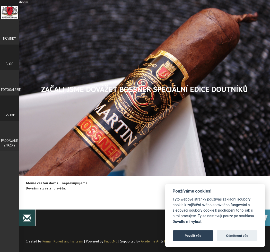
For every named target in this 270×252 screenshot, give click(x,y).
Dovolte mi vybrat (187, 222)
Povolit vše (193, 236)
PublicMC (110, 241)
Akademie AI (150, 241)
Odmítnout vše (237, 236)
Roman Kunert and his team (63, 241)
